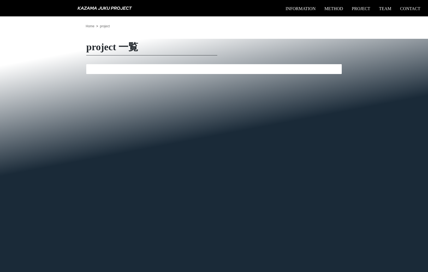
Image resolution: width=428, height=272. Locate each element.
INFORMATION (301, 8)
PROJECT (361, 8)
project (105, 26)
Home (90, 26)
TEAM (385, 8)
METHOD (333, 8)
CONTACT (410, 8)
